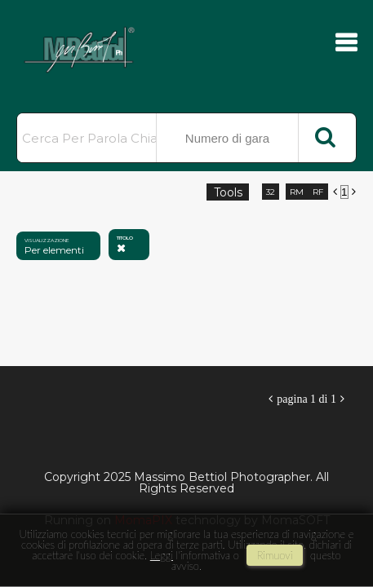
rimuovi (275, 555)
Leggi (161, 555)
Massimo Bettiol (98, 49)
